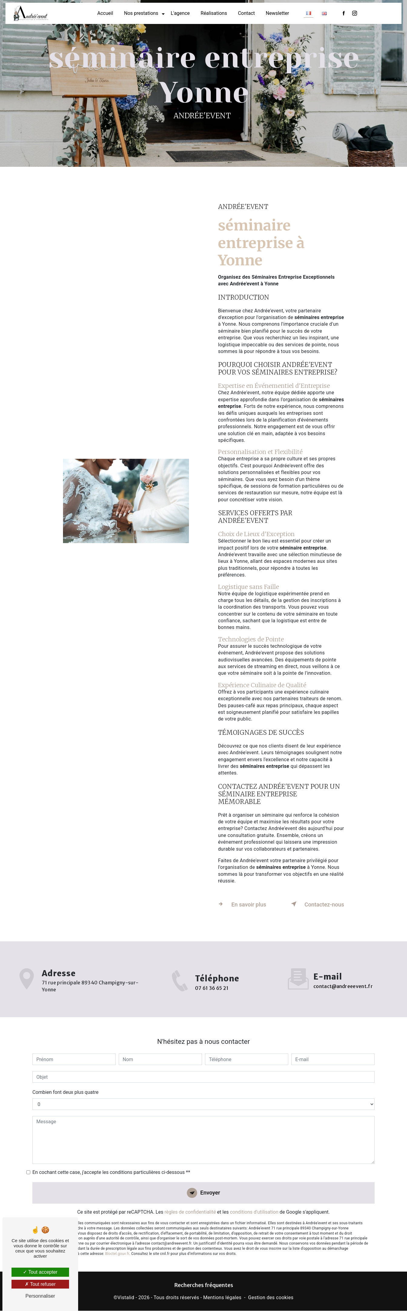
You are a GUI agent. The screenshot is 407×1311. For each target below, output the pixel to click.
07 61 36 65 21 (211, 996)
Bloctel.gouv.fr (117, 1244)
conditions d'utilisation (254, 1203)
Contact (246, 13)
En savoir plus (242, 904)
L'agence (180, 13)
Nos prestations (141, 13)
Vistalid (125, 1297)
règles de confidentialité (190, 1203)
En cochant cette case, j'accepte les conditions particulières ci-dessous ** (111, 1162)
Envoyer (210, 1183)
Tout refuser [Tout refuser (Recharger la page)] (40, 1284)
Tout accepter (40, 1272)
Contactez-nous (317, 904)
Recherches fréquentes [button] (203, 1285)
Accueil (105, 13)
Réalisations (214, 13)
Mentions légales (222, 1297)
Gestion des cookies (270, 1297)
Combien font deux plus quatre (65, 1082)
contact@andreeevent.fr (343, 976)
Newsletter (277, 13)
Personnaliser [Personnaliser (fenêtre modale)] (40, 1296)
